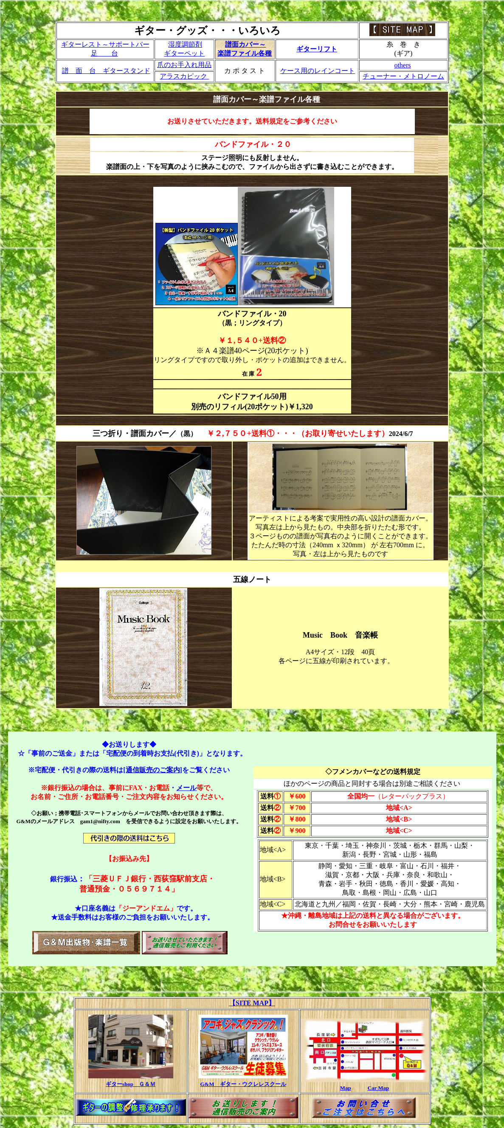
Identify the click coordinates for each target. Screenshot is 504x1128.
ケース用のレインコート (317, 70)
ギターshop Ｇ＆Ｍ (130, 1084)
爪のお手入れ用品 (184, 64)
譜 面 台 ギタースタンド (106, 70)
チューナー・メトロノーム (403, 76)
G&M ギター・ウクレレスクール (243, 1084)
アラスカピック (184, 76)
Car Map (378, 1088)
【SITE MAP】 (252, 1003)
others (402, 65)
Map (345, 1088)
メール (186, 787)
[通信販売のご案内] (152, 770)
